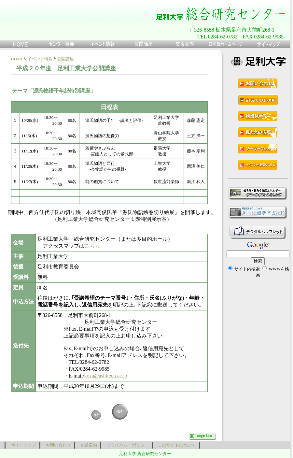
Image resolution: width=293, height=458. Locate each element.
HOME (17, 58)
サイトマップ (22, 445)
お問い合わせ (57, 445)
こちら (92, 246)
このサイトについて (176, 445)
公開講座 (65, 58)
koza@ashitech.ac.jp (105, 376)
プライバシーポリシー (126, 445)
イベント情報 (40, 58)
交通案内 (87, 445)
